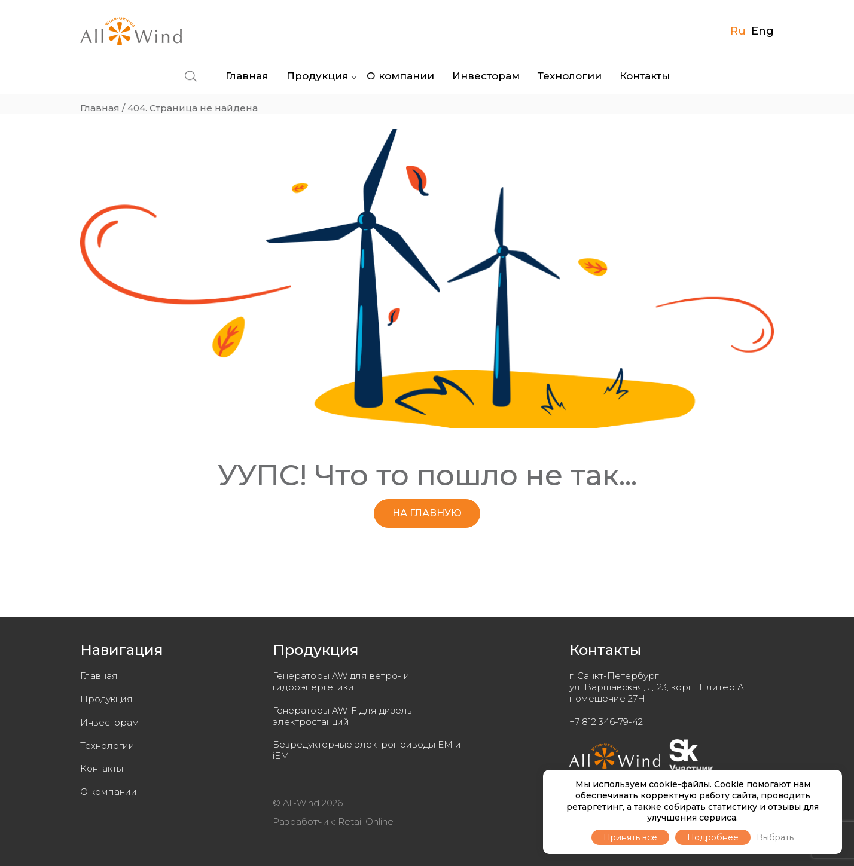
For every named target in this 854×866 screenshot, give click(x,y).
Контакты (645, 76)
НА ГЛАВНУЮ (427, 513)
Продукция (317, 76)
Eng (762, 31)
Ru (738, 31)
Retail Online (366, 821)
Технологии (570, 76)
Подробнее (713, 837)
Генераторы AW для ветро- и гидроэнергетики (341, 681)
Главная (247, 76)
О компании (400, 76)
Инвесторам (486, 76)
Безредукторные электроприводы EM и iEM (367, 750)
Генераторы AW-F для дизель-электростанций (344, 716)
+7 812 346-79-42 (606, 721)
